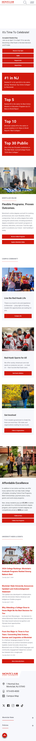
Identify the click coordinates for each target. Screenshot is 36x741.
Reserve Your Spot (18, 50)
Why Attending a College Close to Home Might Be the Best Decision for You (17, 610)
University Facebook (8, 705)
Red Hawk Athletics (18, 373)
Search (25, 1)
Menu (32, 1)
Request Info (18, 60)
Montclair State (8, 717)
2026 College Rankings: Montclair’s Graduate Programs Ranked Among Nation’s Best (16, 571)
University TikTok (22, 705)
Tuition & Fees (18, 515)
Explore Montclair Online (18, 242)
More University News (18, 661)
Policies (5, 725)
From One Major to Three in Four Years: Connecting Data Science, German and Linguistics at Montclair (17, 634)
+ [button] (33, 717)
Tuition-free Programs (18, 520)
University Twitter (3, 705)
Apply (18, 55)
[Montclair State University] (8, 2)
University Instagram (13, 705)
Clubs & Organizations (18, 430)
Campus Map (10, 696)
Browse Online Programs (18, 236)
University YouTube (17, 705)
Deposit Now (18, 65)
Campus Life (18, 316)
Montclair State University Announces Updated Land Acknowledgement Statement (17, 589)
